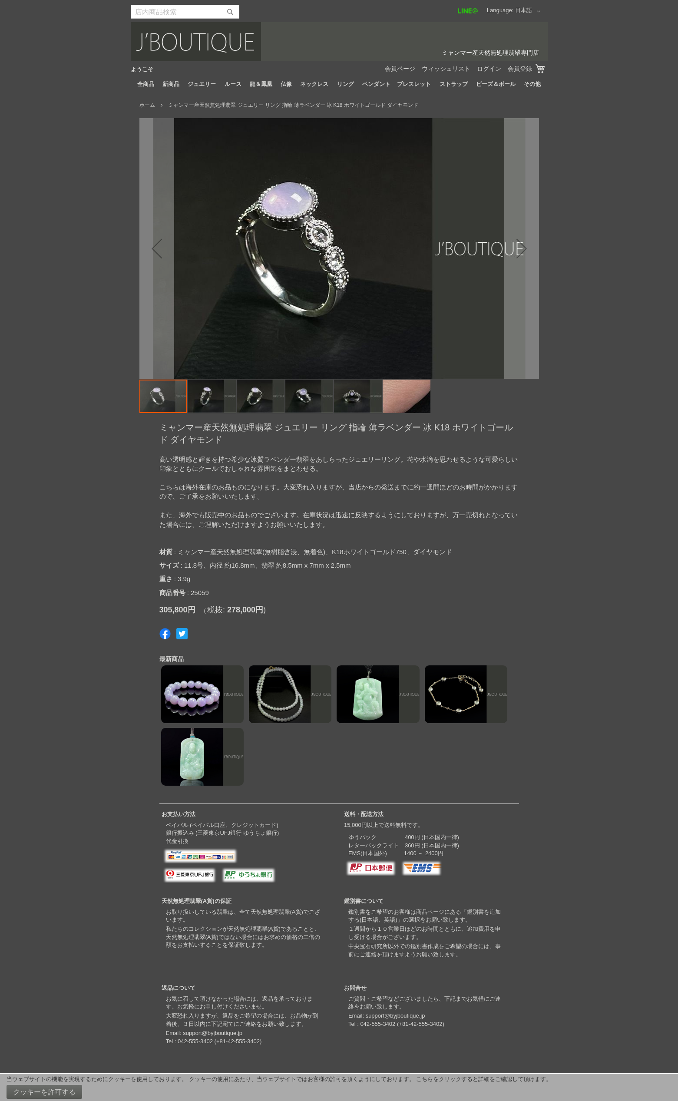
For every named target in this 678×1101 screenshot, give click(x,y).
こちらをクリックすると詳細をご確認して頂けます (481, 1079)
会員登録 (520, 68)
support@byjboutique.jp (212, 1033)
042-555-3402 (195, 1041)
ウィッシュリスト (446, 68)
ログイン (489, 68)
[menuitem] (146, 84)
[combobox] (185, 12)
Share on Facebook (165, 633)
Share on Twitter (182, 633)
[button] (529, 11)
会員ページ (400, 68)
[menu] (339, 84)
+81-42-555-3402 (238, 1041)
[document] (339, 1087)
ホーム (147, 105)
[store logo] (339, 41)
